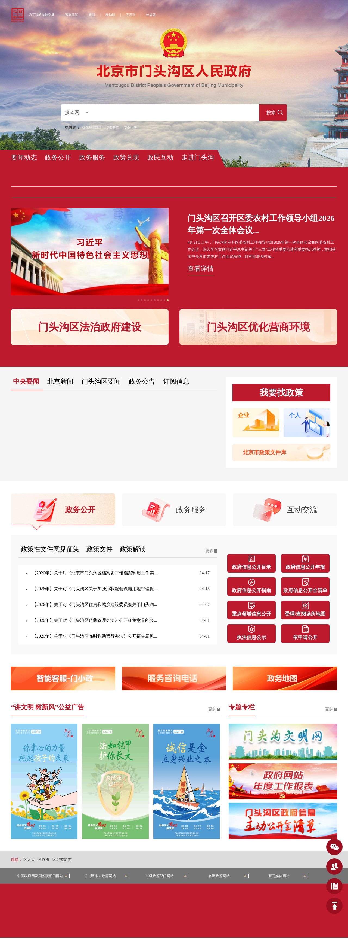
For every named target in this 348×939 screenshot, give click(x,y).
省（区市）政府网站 (105, 877)
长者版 (151, 15)
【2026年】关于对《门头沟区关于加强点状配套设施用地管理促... (94, 590)
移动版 (110, 15)
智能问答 (71, 15)
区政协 (43, 861)
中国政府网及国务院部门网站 (42, 877)
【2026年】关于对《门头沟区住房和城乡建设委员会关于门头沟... (94, 606)
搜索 (269, 112)
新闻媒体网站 (287, 877)
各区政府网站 (227, 877)
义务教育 (112, 128)
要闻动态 (24, 157)
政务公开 (58, 157)
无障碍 (131, 15)
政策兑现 (126, 157)
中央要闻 (26, 381)
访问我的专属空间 (42, 15)
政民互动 (160, 157)
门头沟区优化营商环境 (258, 327)
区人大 (29, 861)
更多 (209, 552)
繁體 (92, 15)
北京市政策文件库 (264, 452)
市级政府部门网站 (166, 877)
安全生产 (130, 128)
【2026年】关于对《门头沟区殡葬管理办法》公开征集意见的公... (94, 621)
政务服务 (92, 157)
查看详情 (201, 268)
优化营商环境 (92, 128)
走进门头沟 (197, 157)
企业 (243, 415)
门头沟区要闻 (101, 381)
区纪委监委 (62, 861)
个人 (294, 415)
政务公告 (142, 381)
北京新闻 (60, 381)
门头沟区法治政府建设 (89, 327)
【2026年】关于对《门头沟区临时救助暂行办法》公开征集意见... (94, 637)
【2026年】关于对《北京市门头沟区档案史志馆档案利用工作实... (94, 574)
